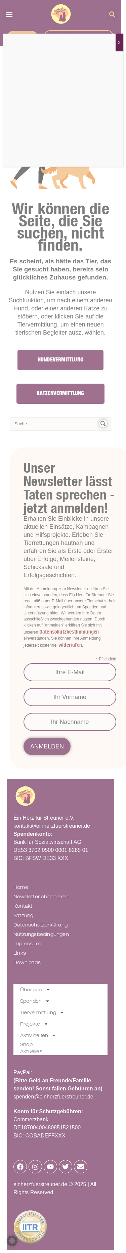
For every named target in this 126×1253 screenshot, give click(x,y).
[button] (12, 1241)
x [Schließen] (119, 42)
